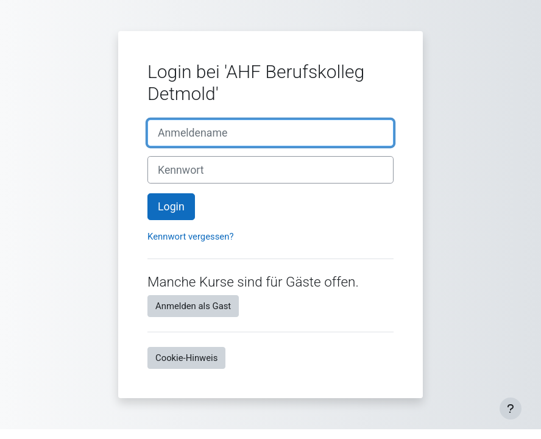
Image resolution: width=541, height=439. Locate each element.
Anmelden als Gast (193, 306)
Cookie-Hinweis (186, 357)
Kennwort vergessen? (190, 236)
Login (171, 207)
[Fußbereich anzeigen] (511, 408)
